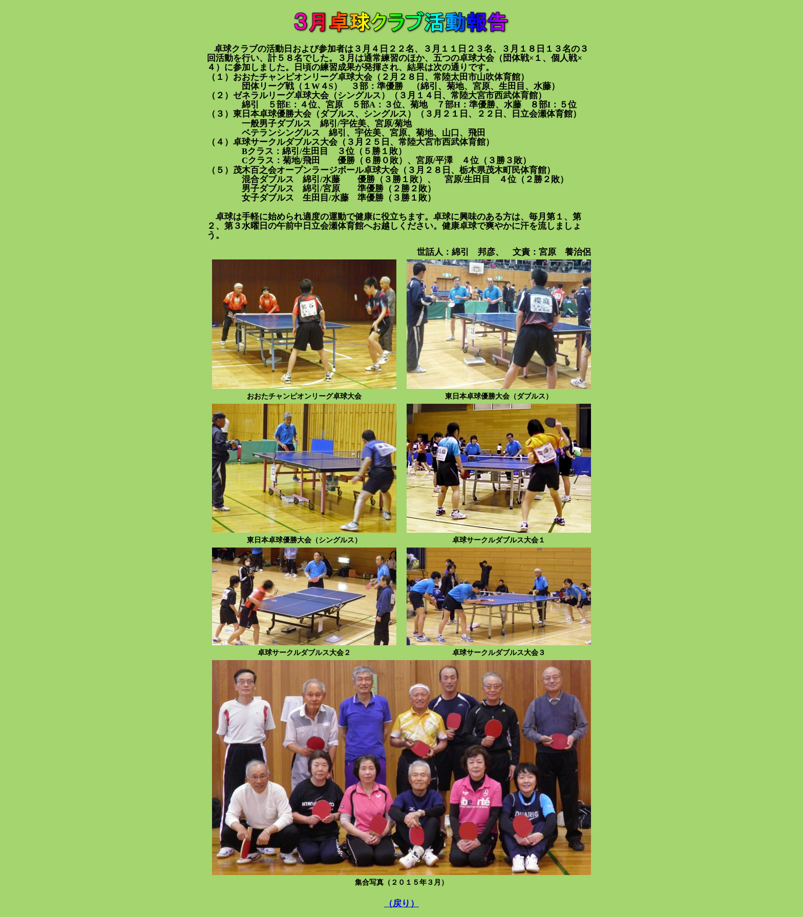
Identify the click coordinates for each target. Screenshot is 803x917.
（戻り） (401, 903)
